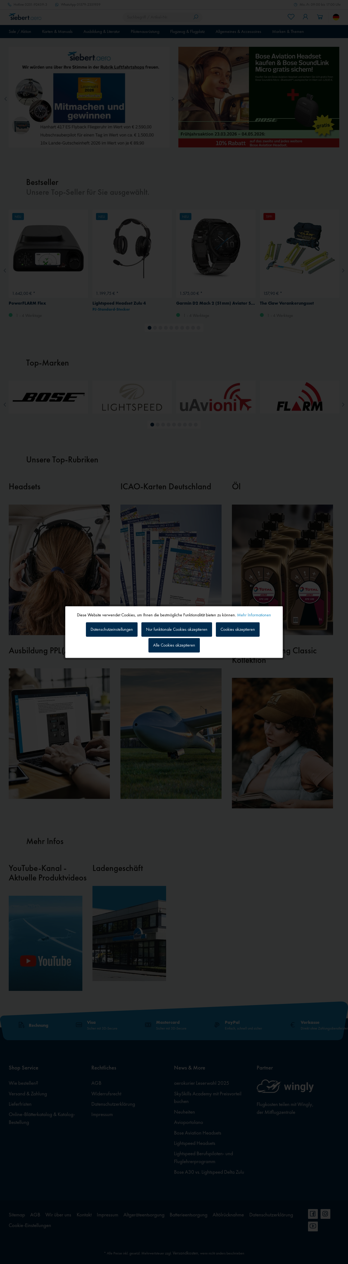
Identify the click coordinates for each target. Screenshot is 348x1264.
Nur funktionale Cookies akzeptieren (176, 629)
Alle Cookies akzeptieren (174, 645)
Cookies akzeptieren (237, 629)
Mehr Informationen (254, 614)
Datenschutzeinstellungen (112, 629)
